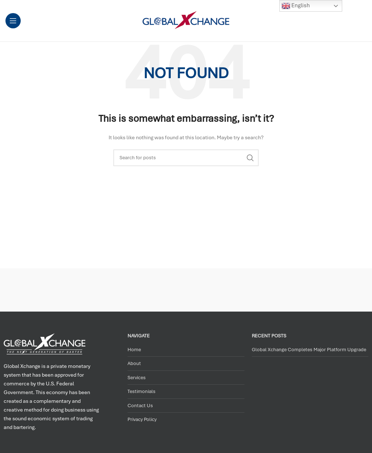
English (296, 5)
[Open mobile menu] (13, 20)
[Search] (186, 157)
